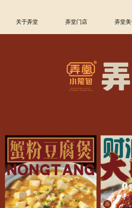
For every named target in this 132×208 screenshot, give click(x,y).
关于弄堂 (27, 21)
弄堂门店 (76, 21)
